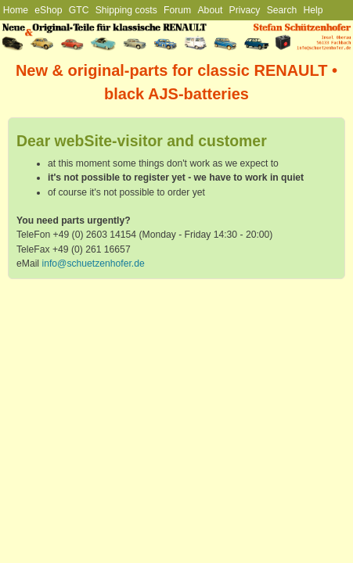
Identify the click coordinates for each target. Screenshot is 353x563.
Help (313, 10)
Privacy (245, 10)
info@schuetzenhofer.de (92, 263)
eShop (48, 10)
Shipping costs (126, 10)
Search (282, 10)
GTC (79, 10)
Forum (177, 10)
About (210, 10)
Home (15, 10)
